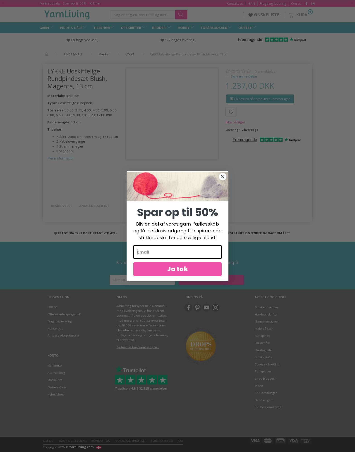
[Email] (177, 252)
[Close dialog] (223, 177)
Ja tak (177, 269)
